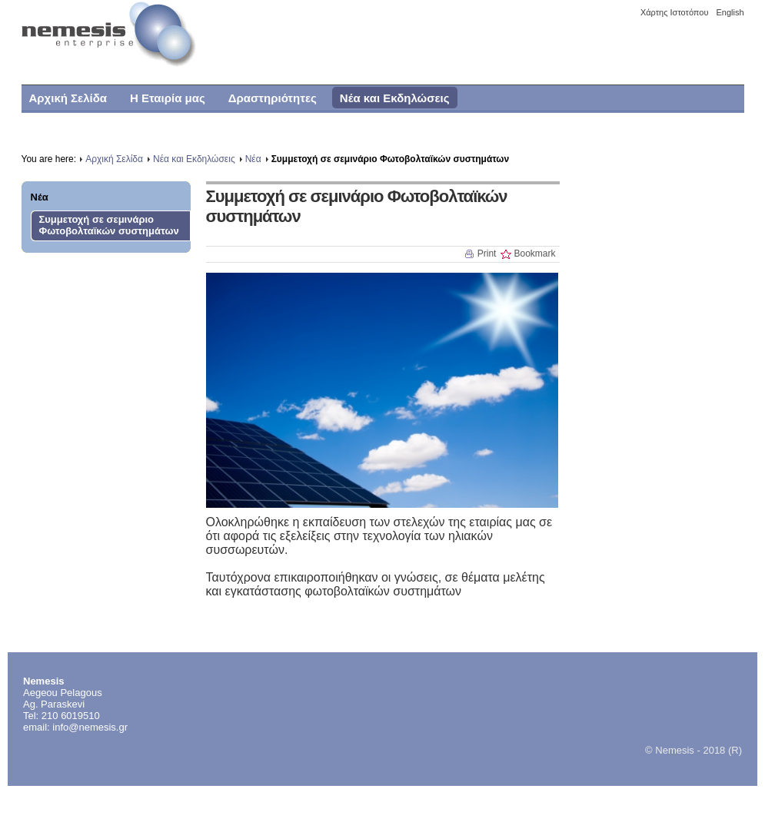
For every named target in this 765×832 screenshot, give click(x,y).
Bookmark (534, 253)
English (729, 12)
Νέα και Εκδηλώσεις (194, 159)
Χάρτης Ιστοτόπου (674, 12)
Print (487, 253)
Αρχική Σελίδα (114, 159)
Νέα (39, 197)
